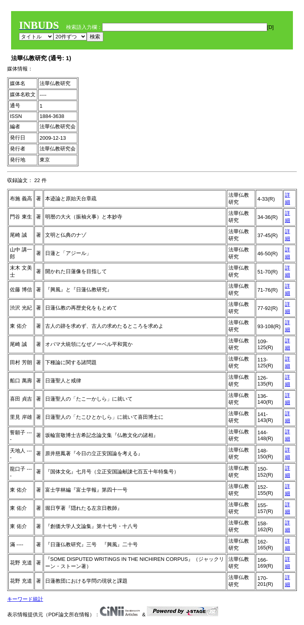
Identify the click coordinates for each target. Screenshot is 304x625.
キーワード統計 (25, 599)
